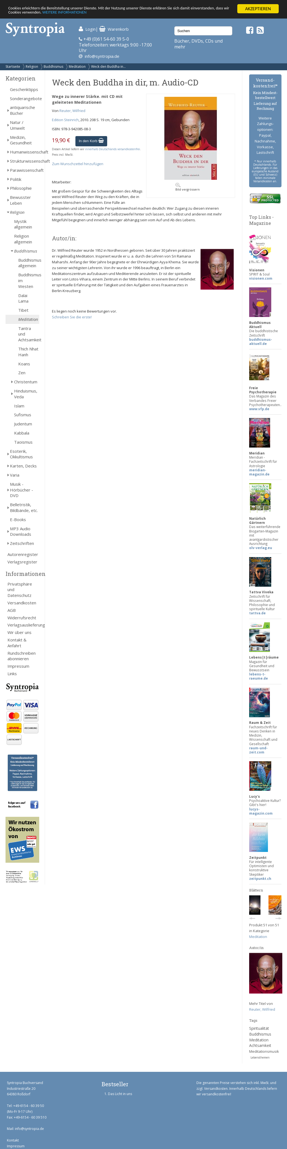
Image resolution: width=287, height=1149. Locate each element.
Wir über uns (19, 632)
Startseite (13, 66)
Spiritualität (259, 1028)
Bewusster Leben (20, 200)
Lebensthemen (260, 1057)
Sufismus (22, 414)
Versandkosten (21, 602)
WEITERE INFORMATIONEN (119, 14)
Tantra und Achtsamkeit (28, 334)
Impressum (18, 666)
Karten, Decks (23, 466)
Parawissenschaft (24, 170)
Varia (14, 475)
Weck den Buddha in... (108, 66)
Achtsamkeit (260, 1045)
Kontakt (13, 1140)
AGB (11, 610)
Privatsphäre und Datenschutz (19, 589)
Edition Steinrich (65, 119)
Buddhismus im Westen (28, 280)
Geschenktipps (24, 89)
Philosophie (21, 188)
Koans (24, 363)
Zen (21, 372)
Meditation (77, 66)
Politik (15, 179)
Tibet (23, 310)
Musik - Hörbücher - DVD (21, 489)
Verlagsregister (22, 562)
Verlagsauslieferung (23, 625)
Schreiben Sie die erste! (72, 316)
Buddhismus (53, 66)
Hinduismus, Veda (25, 393)
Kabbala (21, 433)
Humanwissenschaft (24, 152)
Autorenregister (22, 554)
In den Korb (91, 141)
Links (12, 673)
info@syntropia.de (102, 56)
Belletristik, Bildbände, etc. (24, 507)
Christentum (25, 381)
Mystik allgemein (23, 224)
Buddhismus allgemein (28, 263)
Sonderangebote (24, 98)
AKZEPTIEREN (258, 9)
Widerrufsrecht (21, 617)
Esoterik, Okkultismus (21, 454)
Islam (19, 406)
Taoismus (23, 442)
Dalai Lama (23, 298)
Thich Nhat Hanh (28, 351)
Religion (32, 66)
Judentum (23, 424)
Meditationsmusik (264, 1051)
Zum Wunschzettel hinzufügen (77, 163)
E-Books (18, 519)
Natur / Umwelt (17, 125)
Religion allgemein (23, 239)
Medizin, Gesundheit (21, 140)
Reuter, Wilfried (72, 110)
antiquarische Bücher (22, 110)
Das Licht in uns (120, 1093)
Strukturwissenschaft (24, 161)
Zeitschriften (22, 543)
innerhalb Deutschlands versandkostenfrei (112, 149)
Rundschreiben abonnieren (21, 656)
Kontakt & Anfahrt (17, 642)
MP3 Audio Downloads (20, 531)
